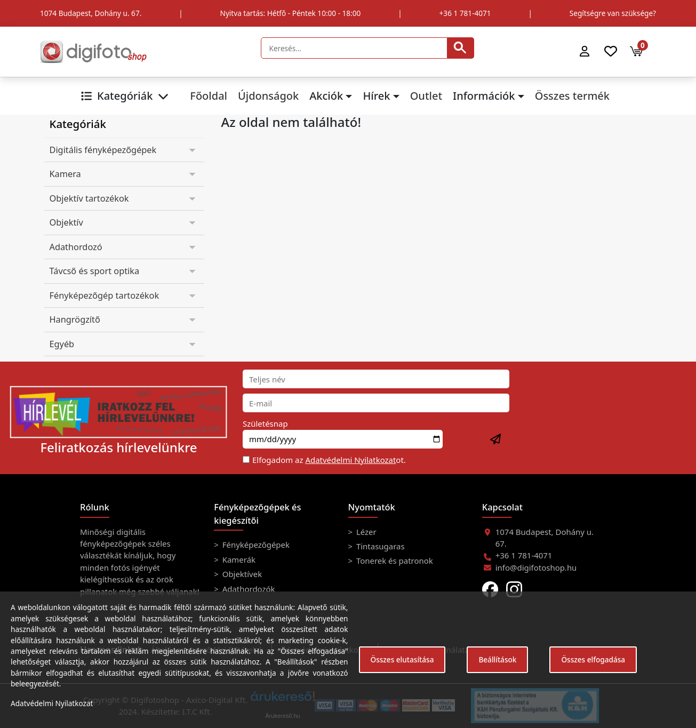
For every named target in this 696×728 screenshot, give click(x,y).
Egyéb (62, 344)
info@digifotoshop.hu (536, 567)
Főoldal (208, 96)
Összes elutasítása (402, 659)
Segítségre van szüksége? (613, 13)
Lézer (365, 531)
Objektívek (241, 574)
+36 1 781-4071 (465, 13)
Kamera (65, 174)
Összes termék (572, 96)
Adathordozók (247, 588)
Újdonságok (268, 96)
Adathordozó (76, 247)
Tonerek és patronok (393, 560)
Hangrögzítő (75, 319)
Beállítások (497, 659)
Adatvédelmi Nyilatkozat (350, 459)
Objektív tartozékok (89, 198)
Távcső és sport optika (95, 271)
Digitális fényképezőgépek (103, 150)
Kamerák (237, 559)
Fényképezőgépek (255, 544)
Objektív (66, 222)
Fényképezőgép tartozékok (104, 295)
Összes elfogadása (593, 659)
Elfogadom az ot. (329, 459)
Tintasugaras (379, 546)
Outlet (426, 96)
